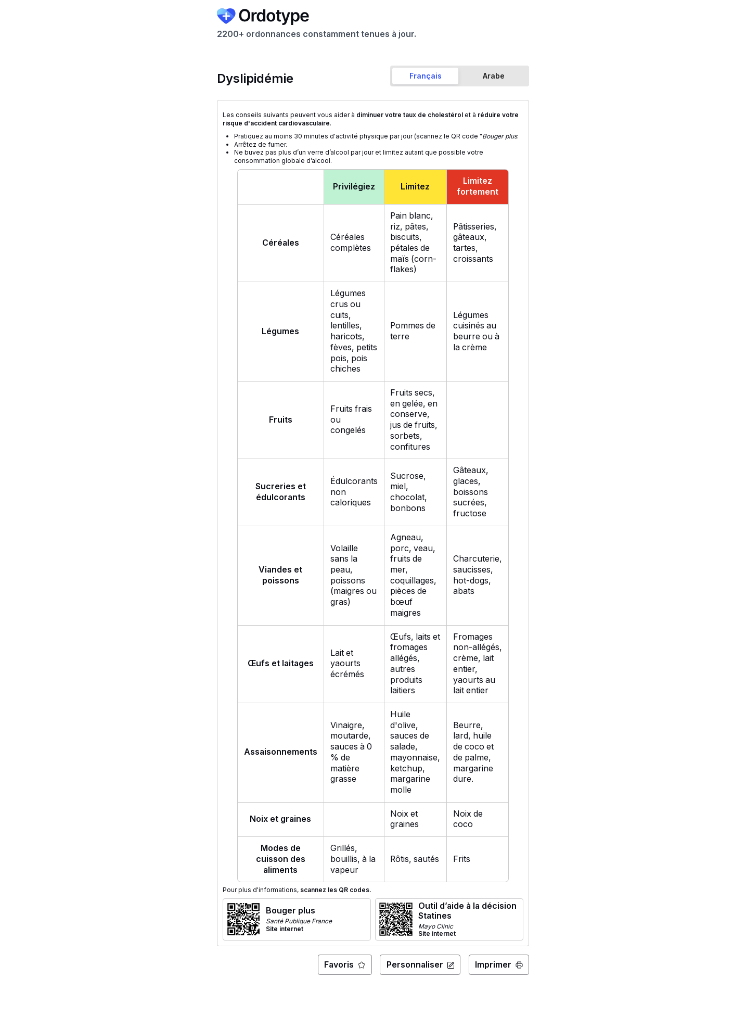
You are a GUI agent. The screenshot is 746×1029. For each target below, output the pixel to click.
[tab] (425, 76)
